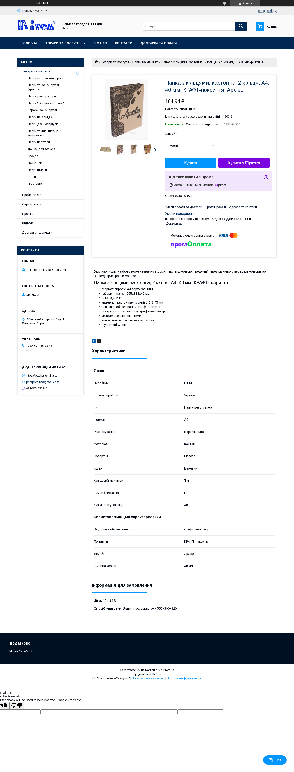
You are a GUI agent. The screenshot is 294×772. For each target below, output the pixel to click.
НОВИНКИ (35, 162)
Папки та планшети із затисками (43, 133)
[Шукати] (241, 26)
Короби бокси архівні (43, 110)
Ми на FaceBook (21, 651)
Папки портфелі (39, 142)
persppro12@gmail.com (42, 382)
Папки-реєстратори (42, 96)
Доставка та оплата (159, 43)
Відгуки (27, 223)
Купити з (244, 163)
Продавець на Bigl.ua (147, 674)
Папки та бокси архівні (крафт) (44, 87)
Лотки (32, 177)
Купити (190, 163)
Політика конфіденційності (184, 678)
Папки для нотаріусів (43, 124)
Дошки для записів (41, 149)
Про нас (99, 43)
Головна (29, 43)
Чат (275, 760)
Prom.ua (168, 670)
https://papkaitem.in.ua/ (41, 375)
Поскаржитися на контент (148, 678)
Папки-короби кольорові (45, 78)
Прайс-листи (31, 195)
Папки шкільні (38, 170)
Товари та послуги (62, 43)
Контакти (123, 43)
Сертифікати (32, 204)
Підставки (35, 183)
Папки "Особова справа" (46, 103)
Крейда (33, 156)
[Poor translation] (16, 705)
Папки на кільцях (145, 62)
